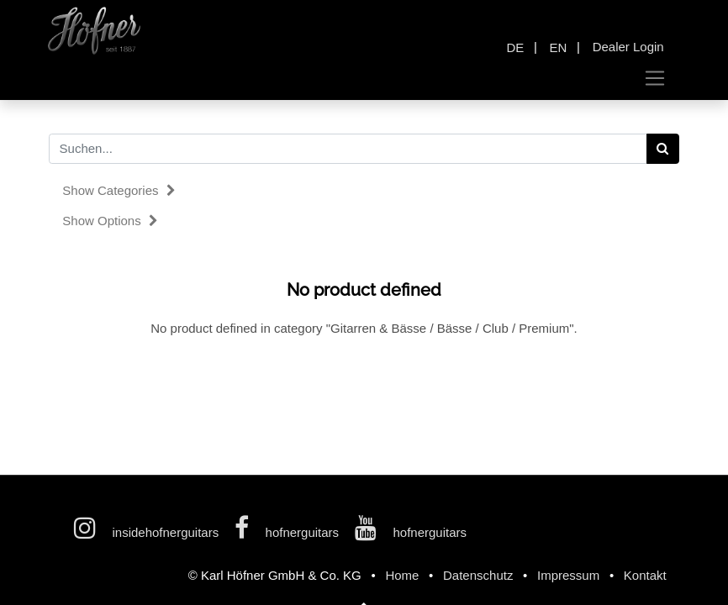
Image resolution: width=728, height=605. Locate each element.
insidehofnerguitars (148, 532)
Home (402, 575)
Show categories (118, 190)
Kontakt (645, 575)
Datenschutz (478, 575)
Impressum (568, 575)
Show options (110, 220)
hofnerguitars (288, 532)
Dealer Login (628, 46)
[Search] (662, 149)
